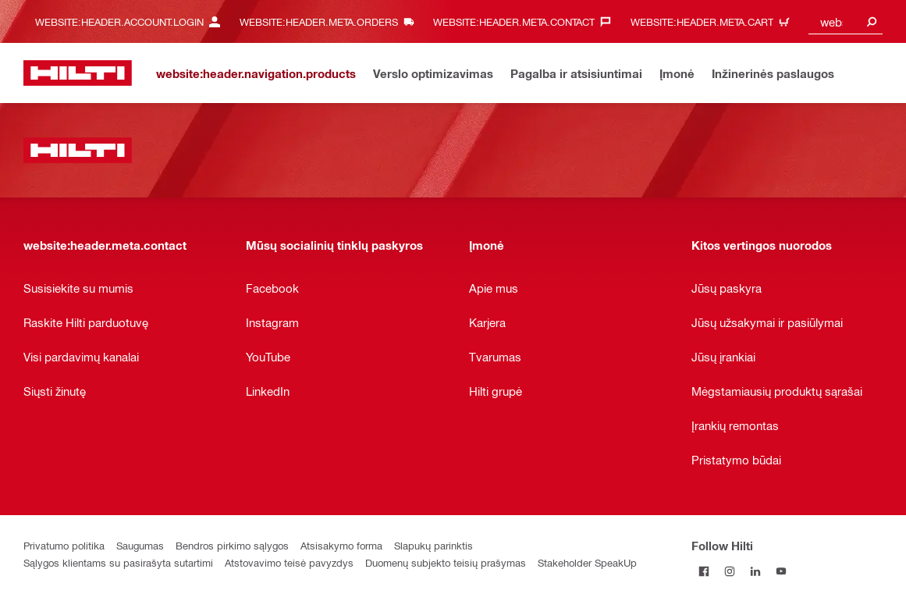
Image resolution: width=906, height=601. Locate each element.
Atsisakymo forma (341, 545)
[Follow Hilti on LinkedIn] (756, 571)
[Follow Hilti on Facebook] (704, 571)
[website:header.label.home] (77, 73)
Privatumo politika (64, 545)
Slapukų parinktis (433, 545)
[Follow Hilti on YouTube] (781, 571)
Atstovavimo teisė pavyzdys (289, 562)
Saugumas (140, 545)
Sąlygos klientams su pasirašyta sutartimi (118, 562)
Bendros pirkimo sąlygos (232, 545)
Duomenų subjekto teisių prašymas (445, 562)
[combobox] (845, 21)
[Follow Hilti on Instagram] (730, 571)
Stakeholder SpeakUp (587, 562)
